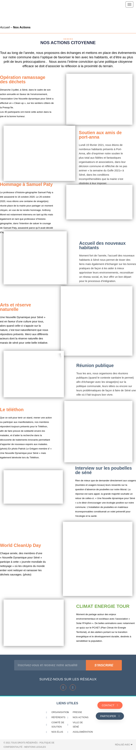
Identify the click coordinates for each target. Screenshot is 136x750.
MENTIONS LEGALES (35, 747)
